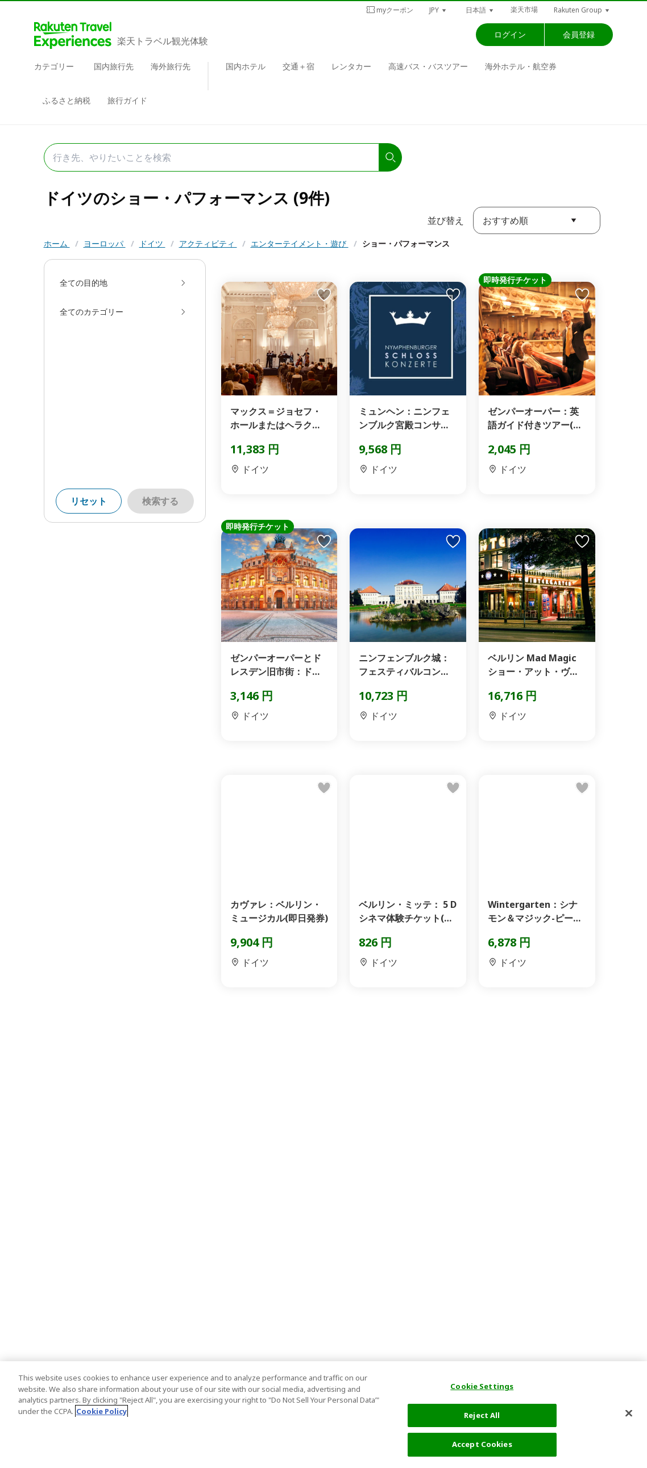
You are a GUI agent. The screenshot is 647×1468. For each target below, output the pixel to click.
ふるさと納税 (66, 100)
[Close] (628, 1413)
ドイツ (152, 243)
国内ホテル (246, 66)
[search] (390, 157)
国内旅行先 (114, 66)
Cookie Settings (481, 1386)
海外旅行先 (170, 66)
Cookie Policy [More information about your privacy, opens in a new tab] (101, 1411)
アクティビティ (208, 243)
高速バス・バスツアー (428, 66)
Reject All (482, 1415)
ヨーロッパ (105, 243)
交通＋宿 (298, 66)
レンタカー (351, 66)
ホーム (57, 243)
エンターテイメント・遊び (300, 243)
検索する (160, 501)
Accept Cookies (482, 1444)
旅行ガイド (127, 100)
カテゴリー (54, 66)
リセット (88, 501)
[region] (323, 1414)
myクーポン (389, 10)
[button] (438, 10)
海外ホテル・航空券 (521, 66)
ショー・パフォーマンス (406, 243)
